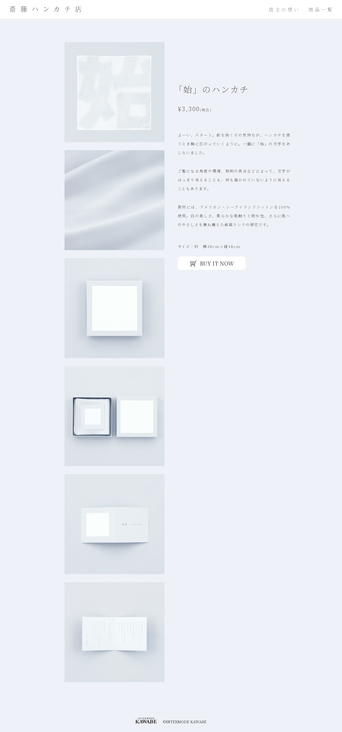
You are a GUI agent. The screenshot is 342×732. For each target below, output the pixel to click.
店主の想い (284, 9)
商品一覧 (320, 9)
